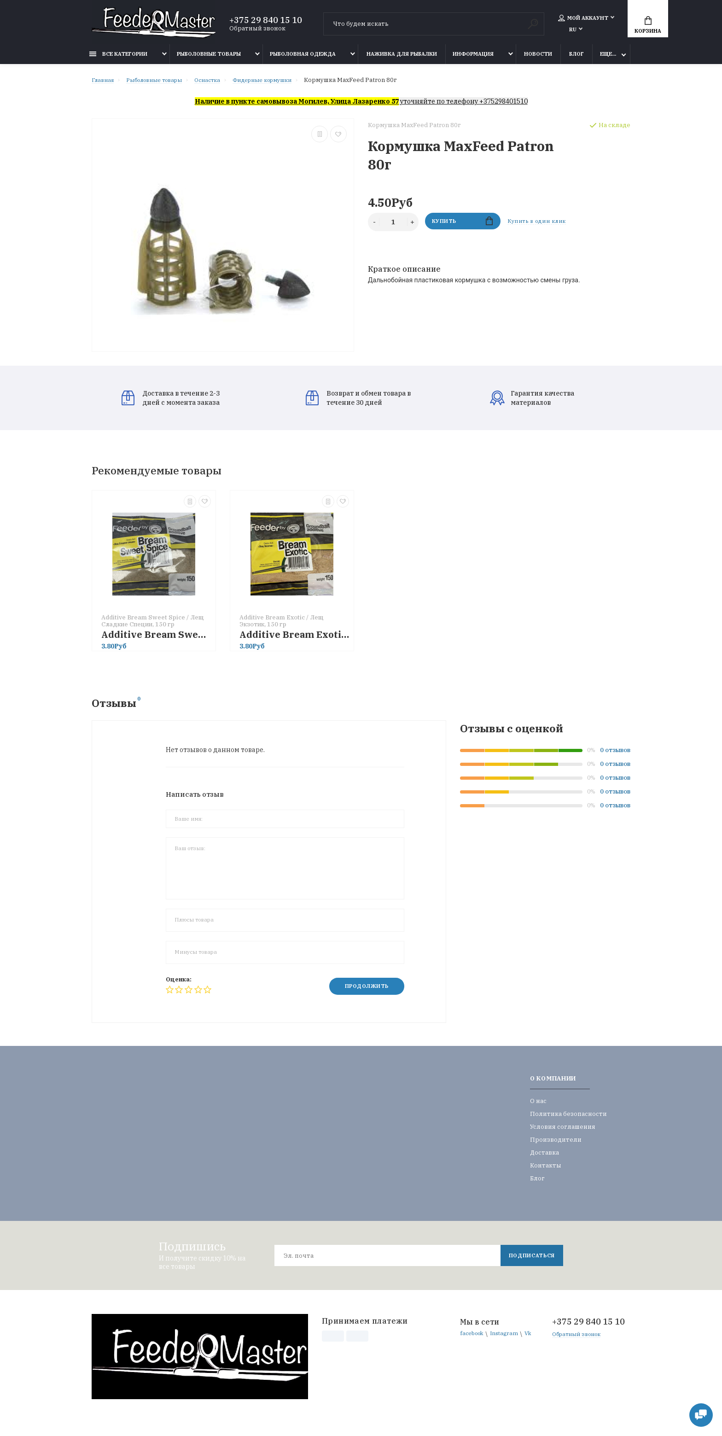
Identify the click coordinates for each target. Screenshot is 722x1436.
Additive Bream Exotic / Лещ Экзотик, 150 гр (294, 639)
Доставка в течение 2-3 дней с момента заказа (171, 402)
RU (572, 31)
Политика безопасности (568, 1119)
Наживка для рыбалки (402, 58)
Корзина (648, 26)
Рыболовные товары (209, 58)
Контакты (545, 1171)
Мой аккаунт (583, 19)
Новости (538, 58)
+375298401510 (503, 106)
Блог (576, 58)
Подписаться (530, 1260)
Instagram (509, 1339)
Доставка (544, 1158)
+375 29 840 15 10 (265, 21)
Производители (556, 1145)
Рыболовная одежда (303, 58)
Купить (462, 226)
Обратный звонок (257, 30)
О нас (538, 1106)
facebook (473, 1339)
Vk (464, 1350)
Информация (473, 58)
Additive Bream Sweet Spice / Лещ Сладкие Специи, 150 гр (156, 639)
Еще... (608, 58)
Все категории (118, 58)
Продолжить (363, 990)
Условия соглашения (562, 1132)
